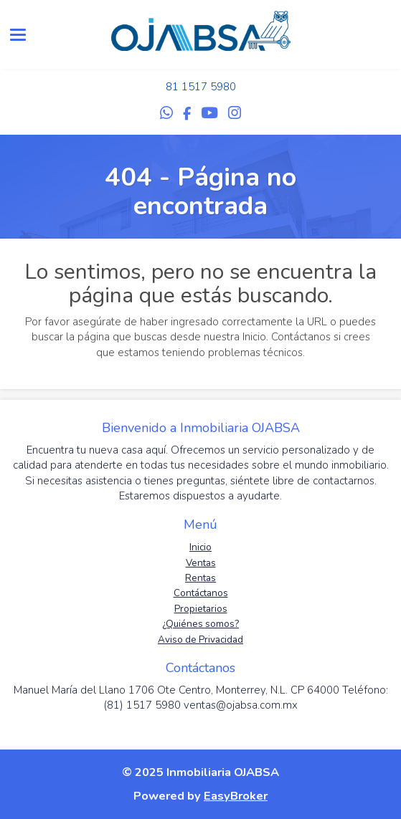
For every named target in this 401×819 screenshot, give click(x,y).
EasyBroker (236, 795)
